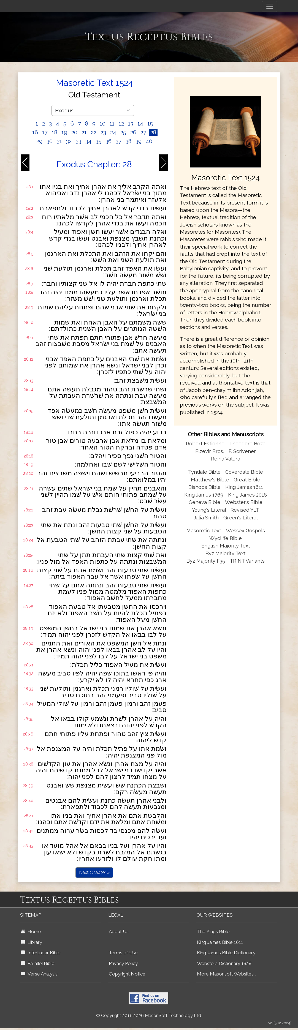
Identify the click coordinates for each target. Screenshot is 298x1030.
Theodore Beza (247, 443)
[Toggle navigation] (269, 6)
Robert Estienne (205, 443)
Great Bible (247, 480)
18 (54, 132)
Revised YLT (245, 510)
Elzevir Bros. (209, 451)
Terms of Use (123, 952)
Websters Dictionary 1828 (224, 963)
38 (128, 141)
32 (69, 141)
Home (31, 931)
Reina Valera (225, 459)
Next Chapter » (94, 872)
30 (49, 141)
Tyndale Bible (204, 472)
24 (113, 132)
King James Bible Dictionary (226, 952)
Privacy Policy (123, 963)
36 (108, 141)
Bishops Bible (204, 487)
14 (140, 123)
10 (102, 123)
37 (118, 141)
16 (35, 132)
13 (131, 123)
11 (112, 123)
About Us (119, 931)
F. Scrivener (242, 451)
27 (143, 132)
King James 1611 (244, 487)
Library (31, 942)
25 (123, 132)
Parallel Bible (38, 963)
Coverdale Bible (244, 472)
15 (150, 123)
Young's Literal (209, 510)
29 (39, 141)
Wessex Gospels (245, 530)
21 (84, 132)
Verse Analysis (39, 974)
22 (94, 132)
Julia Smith (207, 518)
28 (153, 132)
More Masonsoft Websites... (226, 974)
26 (133, 132)
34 (88, 141)
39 (138, 141)
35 (98, 141)
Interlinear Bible (41, 952)
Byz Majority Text (225, 553)
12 (121, 123)
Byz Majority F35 (205, 561)
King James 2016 (247, 495)
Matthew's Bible (210, 480)
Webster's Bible (243, 502)
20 (74, 132)
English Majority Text (225, 546)
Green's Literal (240, 518)
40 (149, 141)
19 (64, 132)
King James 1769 (203, 495)
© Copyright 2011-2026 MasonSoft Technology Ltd (148, 1015)
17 (45, 132)
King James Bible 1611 (220, 942)
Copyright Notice (127, 974)
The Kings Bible (213, 931)
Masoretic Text (203, 530)
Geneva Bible (204, 502)
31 (59, 141)
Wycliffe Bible (225, 538)
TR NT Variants (247, 561)
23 (103, 132)
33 (78, 141)
